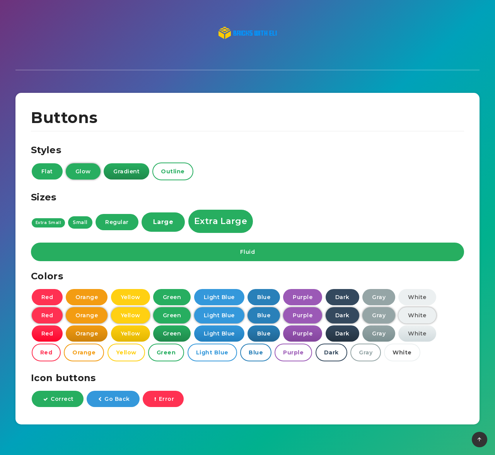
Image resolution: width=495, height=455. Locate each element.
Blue (263, 297)
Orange (86, 297)
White (417, 297)
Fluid (247, 253)
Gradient (126, 172)
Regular (117, 223)
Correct (58, 399)
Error (164, 399)
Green (172, 297)
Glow (83, 172)
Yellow (130, 297)
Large (163, 223)
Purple (302, 297)
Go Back (114, 399)
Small (80, 223)
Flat (47, 172)
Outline (173, 172)
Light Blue (219, 297)
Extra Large (221, 222)
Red (47, 297)
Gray (379, 297)
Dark (342, 297)
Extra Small (48, 223)
